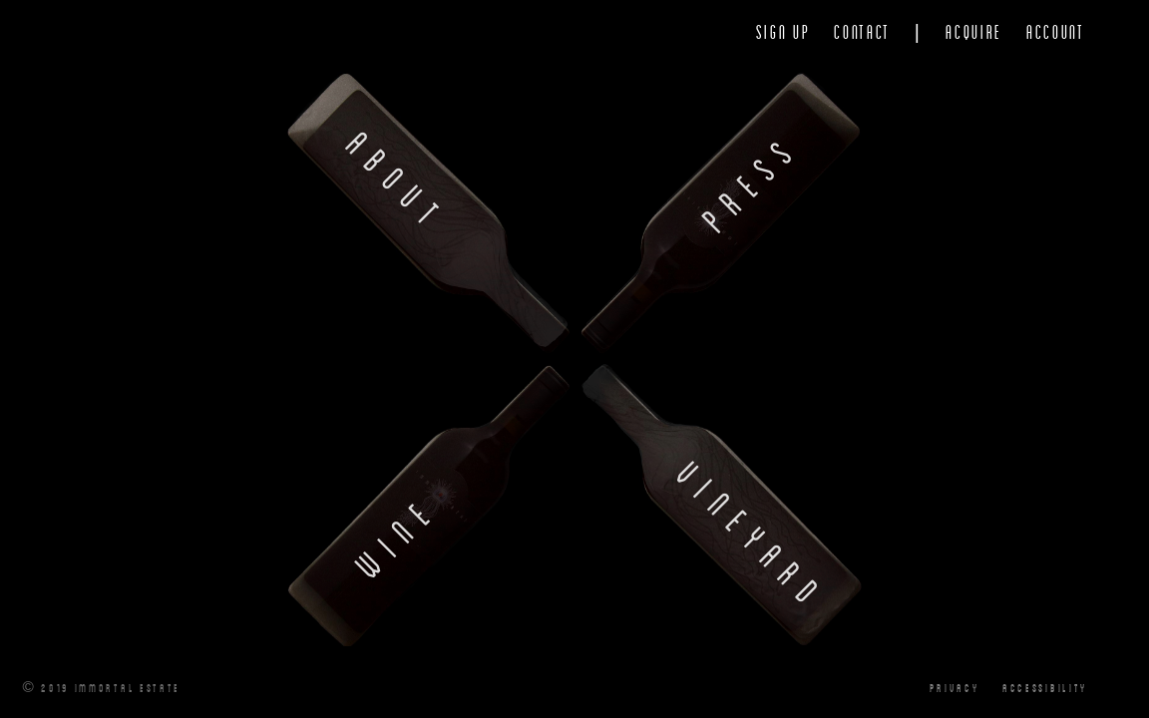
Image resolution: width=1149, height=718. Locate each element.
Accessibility (1044, 687)
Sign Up (783, 32)
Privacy (954, 687)
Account (1055, 32)
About (398, 181)
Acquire (974, 32)
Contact (862, 32)
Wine (397, 535)
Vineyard (752, 536)
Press (750, 181)
